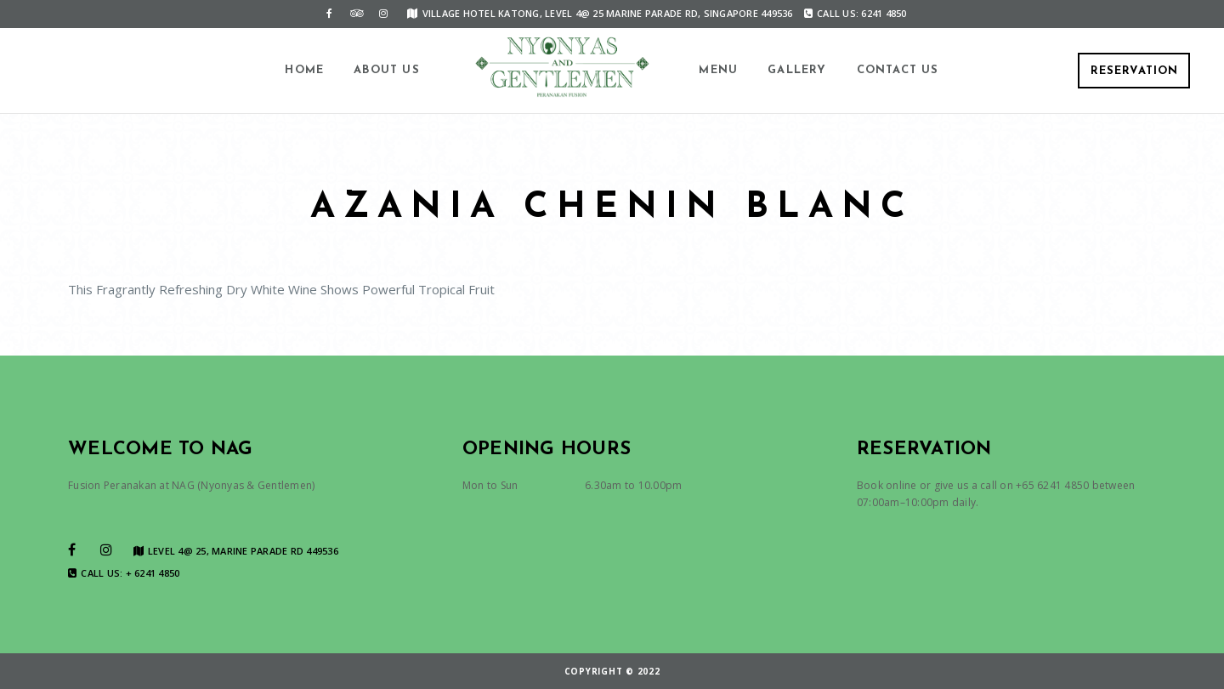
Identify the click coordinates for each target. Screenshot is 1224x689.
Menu (718, 70)
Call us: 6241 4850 (855, 13)
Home (304, 70)
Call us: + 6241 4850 (123, 573)
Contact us (898, 70)
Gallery (797, 70)
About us (387, 70)
